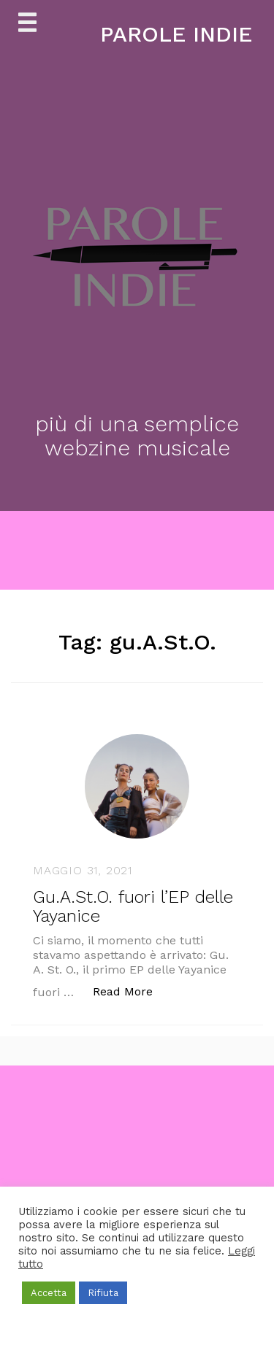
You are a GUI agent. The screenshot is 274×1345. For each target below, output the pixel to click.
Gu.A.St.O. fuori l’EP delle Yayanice (133, 906)
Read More (130, 990)
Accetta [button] (48, 1292)
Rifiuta (103, 1292)
